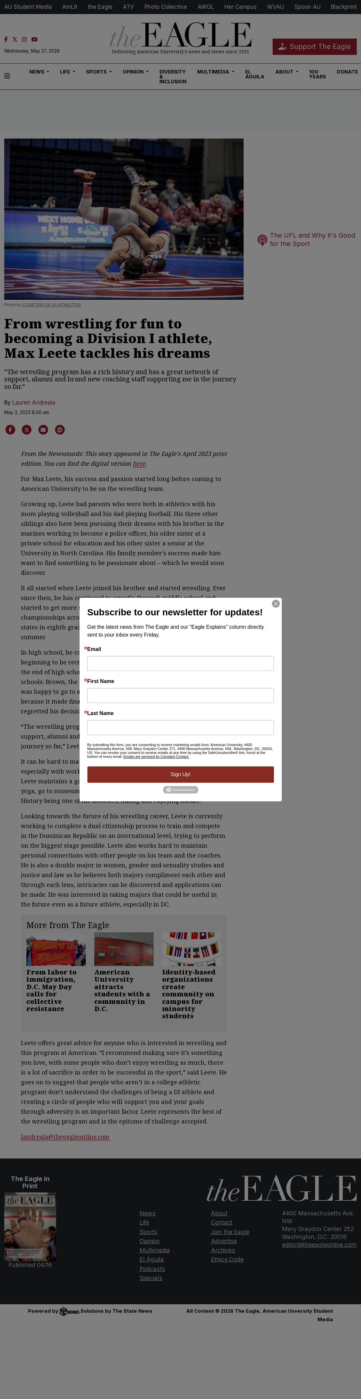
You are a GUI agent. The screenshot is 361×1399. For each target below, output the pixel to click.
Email (94, 649)
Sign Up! (180, 774)
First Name (100, 681)
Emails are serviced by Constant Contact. (156, 756)
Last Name (100, 713)
